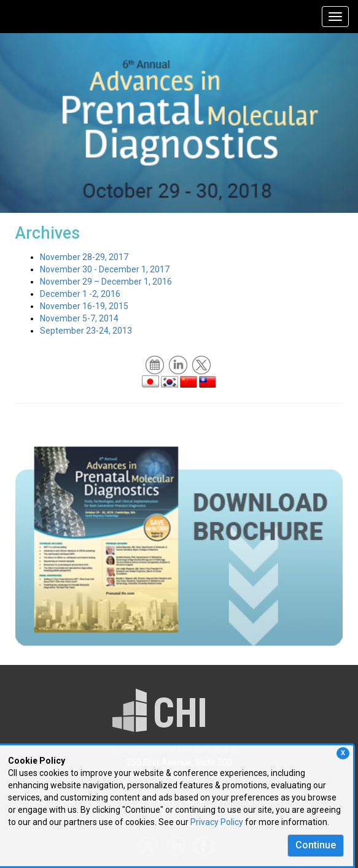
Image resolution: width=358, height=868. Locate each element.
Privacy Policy (216, 822)
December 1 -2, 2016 (80, 294)
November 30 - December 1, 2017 (104, 269)
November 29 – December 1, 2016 (106, 281)
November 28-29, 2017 (84, 257)
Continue (315, 845)
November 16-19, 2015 (84, 306)
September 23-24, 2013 (86, 331)
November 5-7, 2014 (79, 318)
